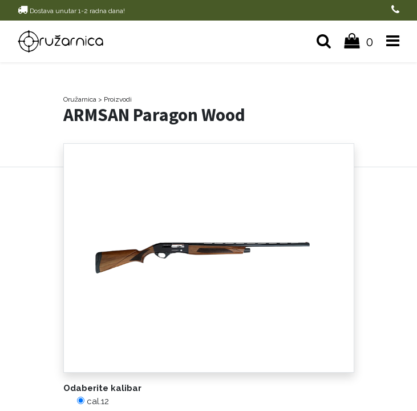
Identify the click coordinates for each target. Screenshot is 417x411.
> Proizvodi (115, 99)
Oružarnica (79, 99)
